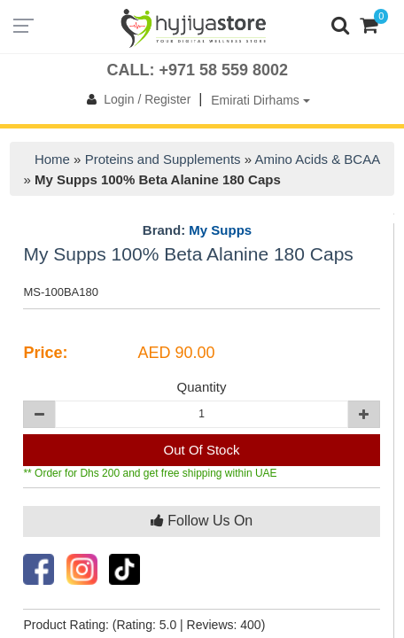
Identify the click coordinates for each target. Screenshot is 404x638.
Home (52, 159)
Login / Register (135, 99)
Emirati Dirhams (260, 100)
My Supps (220, 229)
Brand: (197, 230)
